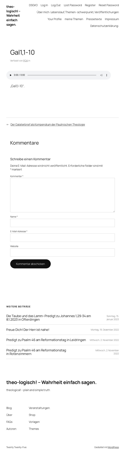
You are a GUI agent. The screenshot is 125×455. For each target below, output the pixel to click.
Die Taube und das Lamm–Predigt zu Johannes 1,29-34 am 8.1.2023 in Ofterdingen (48, 317)
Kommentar (16, 176)
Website (14, 246)
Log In (44, 5)
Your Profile (55, 19)
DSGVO (33, 5)
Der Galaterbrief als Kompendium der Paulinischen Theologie (48, 124)
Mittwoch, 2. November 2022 (104, 339)
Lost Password (73, 5)
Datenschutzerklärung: (104, 26)
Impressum (112, 19)
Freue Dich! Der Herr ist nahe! (27, 329)
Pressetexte (94, 19)
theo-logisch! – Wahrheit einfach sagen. (13, 15)
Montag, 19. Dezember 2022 (105, 329)
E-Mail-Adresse (18, 231)
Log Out (56, 5)
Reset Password (109, 5)
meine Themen (74, 19)
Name (14, 216)
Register (90, 5)
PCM (25, 60)
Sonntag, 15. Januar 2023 (112, 317)
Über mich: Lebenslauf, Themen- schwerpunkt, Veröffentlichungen (78, 12)
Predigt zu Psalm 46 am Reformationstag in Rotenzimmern (36, 352)
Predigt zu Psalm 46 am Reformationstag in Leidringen (46, 340)
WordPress (113, 447)
